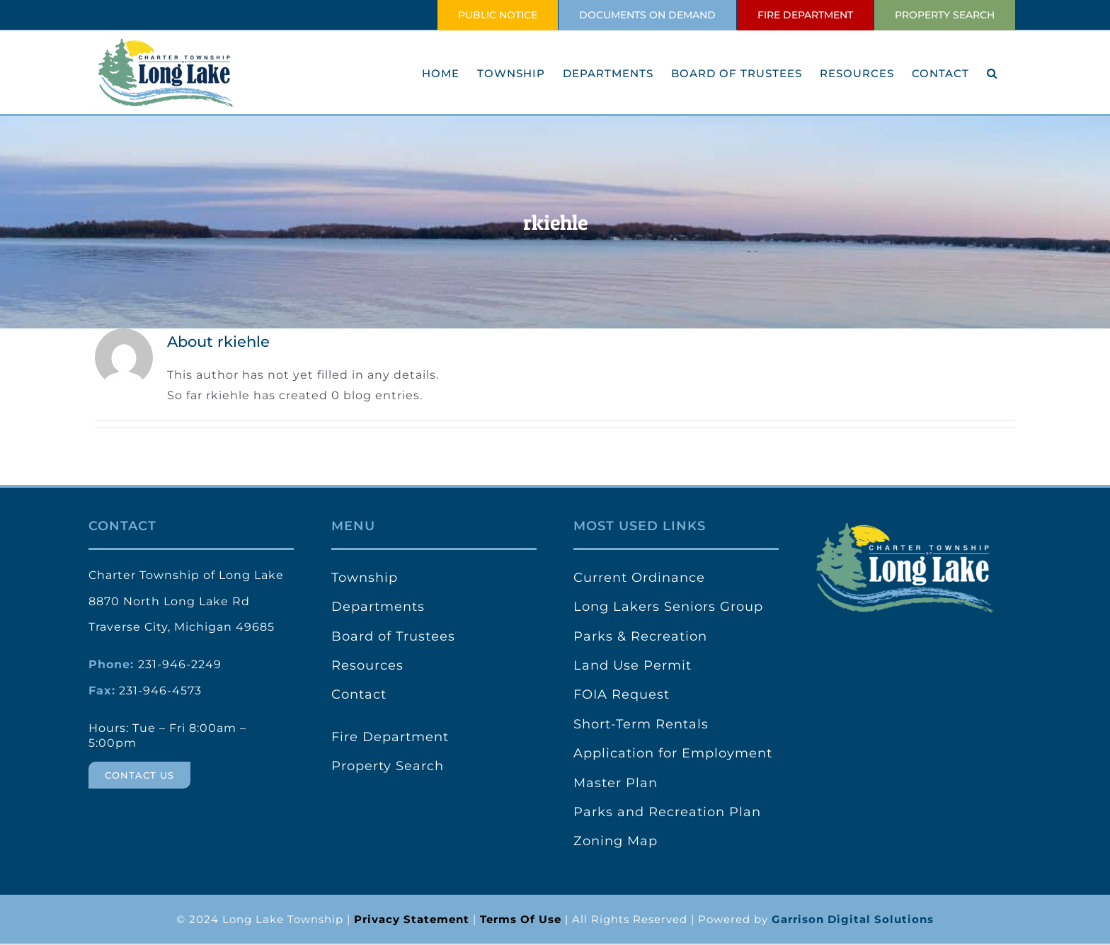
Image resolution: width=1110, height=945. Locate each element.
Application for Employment (672, 753)
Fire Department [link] (390, 737)
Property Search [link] (387, 766)
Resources (367, 665)
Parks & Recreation (640, 636)
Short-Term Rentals (641, 724)
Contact (359, 694)
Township (364, 577)
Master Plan (615, 783)
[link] (411, 919)
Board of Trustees (393, 636)
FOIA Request (621, 694)
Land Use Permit (632, 665)
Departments (378, 606)
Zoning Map (615, 841)
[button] (992, 72)
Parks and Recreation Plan (667, 812)
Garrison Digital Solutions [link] (853, 919)
